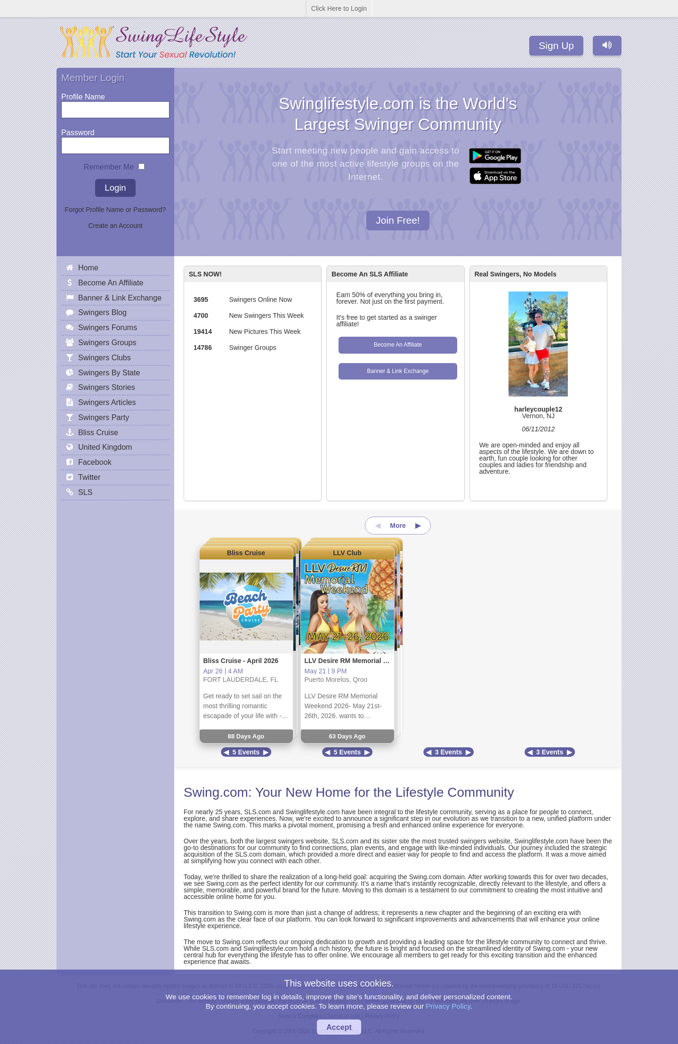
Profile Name (83, 94)
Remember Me (109, 164)
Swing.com (216, 792)
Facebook (95, 462)
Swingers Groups (107, 342)
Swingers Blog (102, 312)
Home (88, 267)
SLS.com (257, 812)
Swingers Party (103, 417)
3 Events (448, 752)
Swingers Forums (107, 327)
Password (78, 130)
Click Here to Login (339, 8)
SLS (85, 492)
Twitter (89, 477)
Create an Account (115, 225)
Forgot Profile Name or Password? (115, 209)
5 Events (246, 752)
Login (115, 188)
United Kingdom (105, 447)
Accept (339, 1027)
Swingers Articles (107, 402)
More (397, 525)
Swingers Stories (106, 387)
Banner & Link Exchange (398, 371)
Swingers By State (109, 372)
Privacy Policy (448, 1006)
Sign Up (556, 45)
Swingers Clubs (104, 357)
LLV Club (347, 553)
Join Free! (398, 220)
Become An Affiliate (398, 344)
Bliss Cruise (246, 553)
